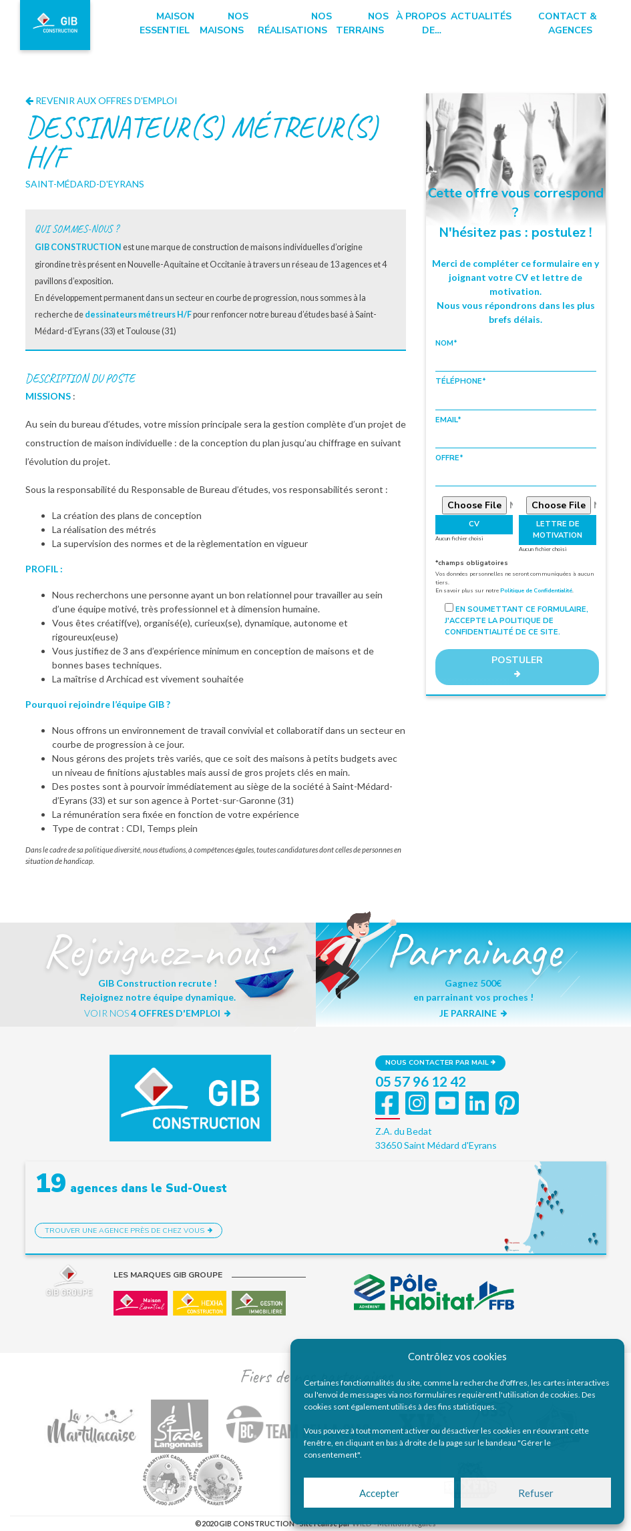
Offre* (516, 469)
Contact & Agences (567, 23)
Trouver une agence (129, 1230)
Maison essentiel (167, 23)
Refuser (536, 1493)
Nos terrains (362, 23)
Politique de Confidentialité (536, 590)
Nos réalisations (295, 23)
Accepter (379, 1493)
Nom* (516, 355)
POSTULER (517, 666)
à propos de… (421, 23)
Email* (516, 431)
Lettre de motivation (557, 529)
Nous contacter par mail (440, 1062)
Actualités (481, 16)
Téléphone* (516, 393)
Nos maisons (224, 23)
